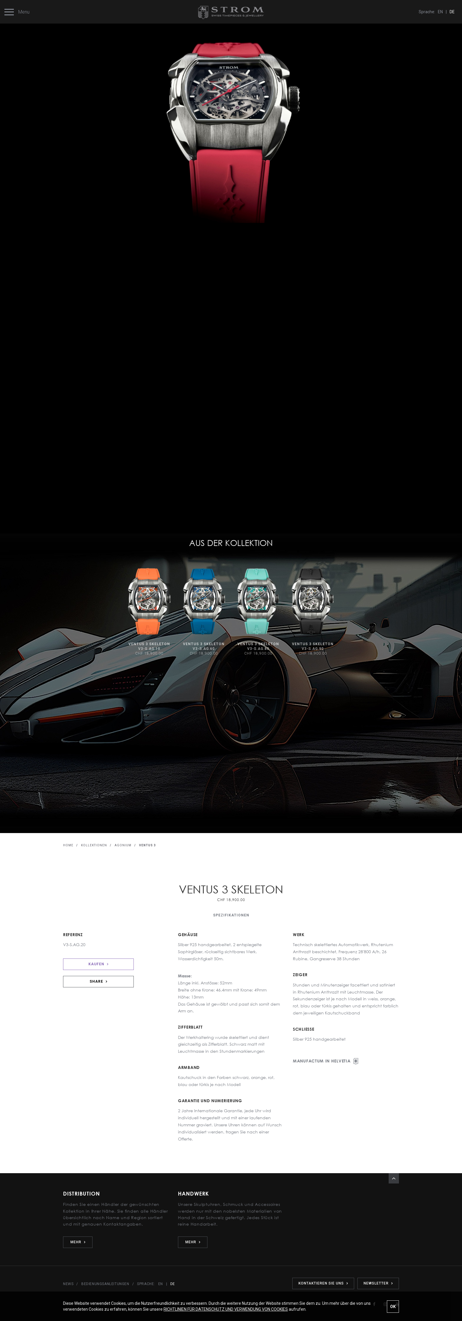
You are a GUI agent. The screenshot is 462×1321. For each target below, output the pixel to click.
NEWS (68, 1284)
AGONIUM (123, 845)
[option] (149, 612)
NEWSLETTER (378, 1283)
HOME (68, 845)
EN (440, 11)
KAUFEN (98, 964)
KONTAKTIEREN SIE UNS (323, 1283)
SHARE (98, 981)
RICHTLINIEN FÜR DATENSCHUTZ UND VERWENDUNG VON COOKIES (226, 1309)
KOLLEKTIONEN (94, 845)
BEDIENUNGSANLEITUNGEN (105, 1284)
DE (452, 11)
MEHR (77, 1242)
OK (393, 1306)
